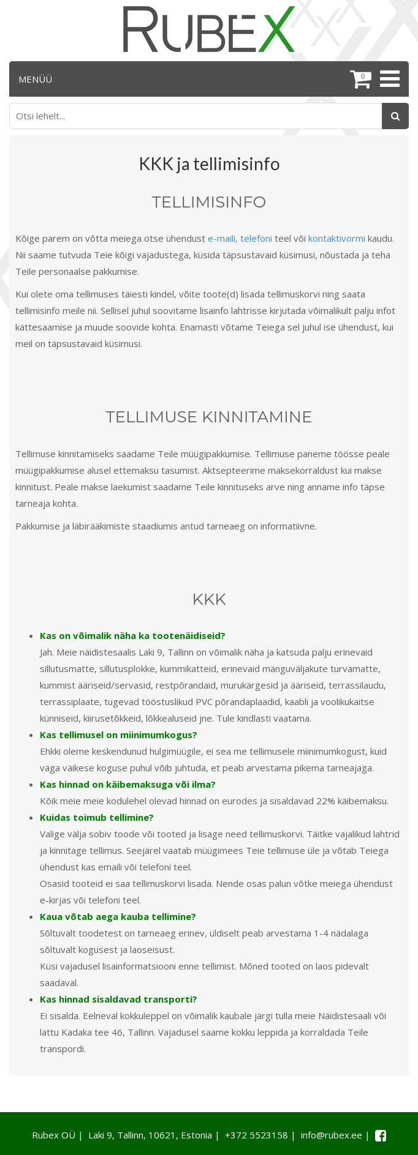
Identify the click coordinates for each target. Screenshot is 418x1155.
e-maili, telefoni (240, 238)
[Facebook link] (380, 1135)
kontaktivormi (336, 238)
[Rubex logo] (209, 29)
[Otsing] (395, 116)
